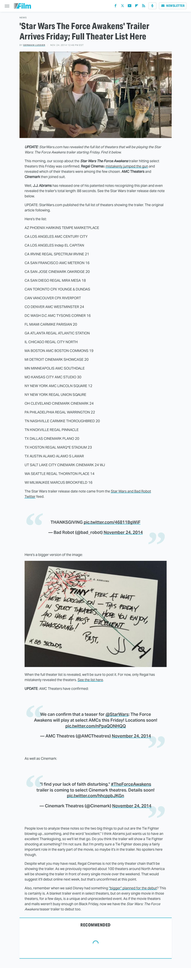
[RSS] (143, 6)
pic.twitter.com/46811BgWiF (112, 522)
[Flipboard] (136, 6)
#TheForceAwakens (131, 784)
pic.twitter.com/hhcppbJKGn (95, 795)
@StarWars (117, 714)
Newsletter (173, 6)
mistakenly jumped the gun (127, 166)
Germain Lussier (34, 45)
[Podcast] (152, 6)
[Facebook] (115, 6)
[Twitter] (122, 6)
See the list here (90, 680)
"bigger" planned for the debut (133, 888)
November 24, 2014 (123, 532)
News (23, 17)
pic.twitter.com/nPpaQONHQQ (95, 726)
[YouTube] (129, 6)
